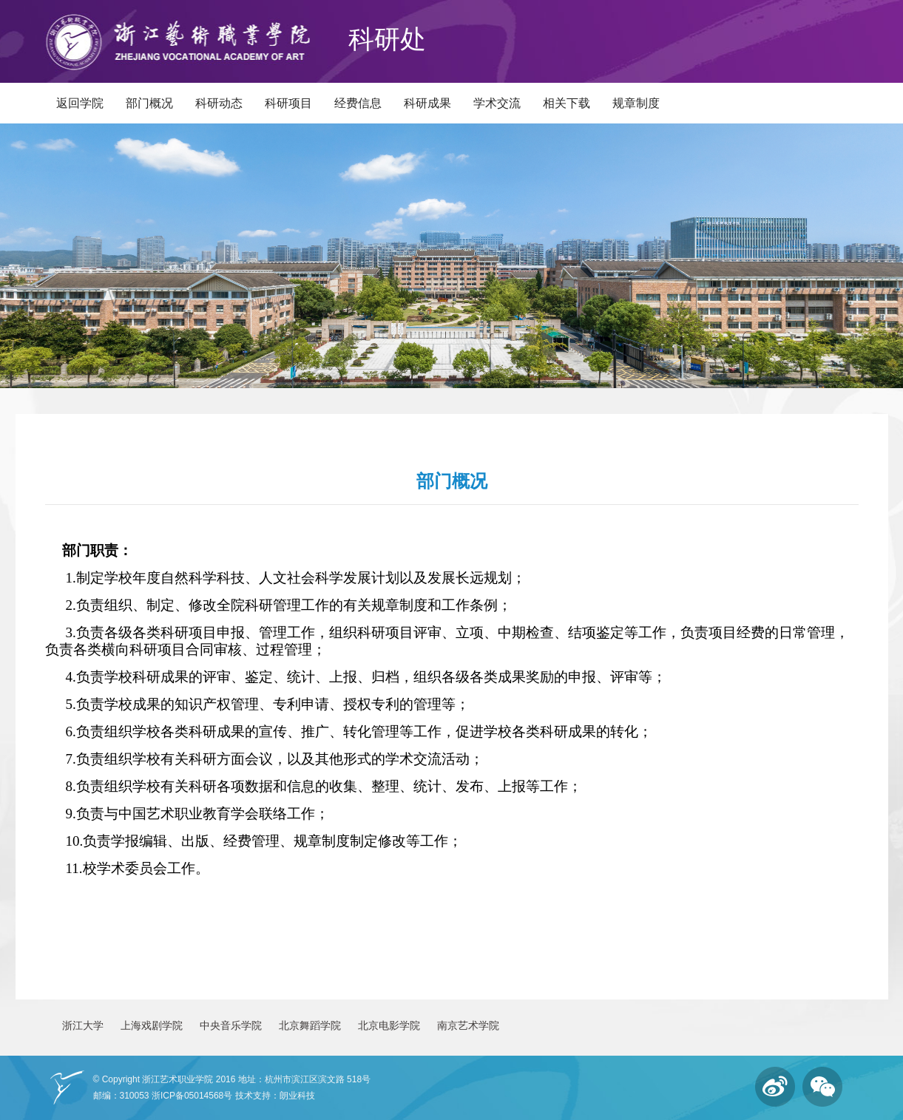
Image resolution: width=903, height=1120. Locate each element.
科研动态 (219, 103)
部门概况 (149, 103)
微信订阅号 (822, 1087)
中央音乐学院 (231, 1025)
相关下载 (566, 103)
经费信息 (358, 103)
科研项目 (288, 103)
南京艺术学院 (468, 1025)
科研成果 (427, 103)
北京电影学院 (389, 1025)
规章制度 (636, 103)
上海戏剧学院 (152, 1025)
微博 (775, 1087)
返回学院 (80, 103)
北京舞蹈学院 (310, 1025)
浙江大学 (83, 1025)
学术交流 (497, 103)
